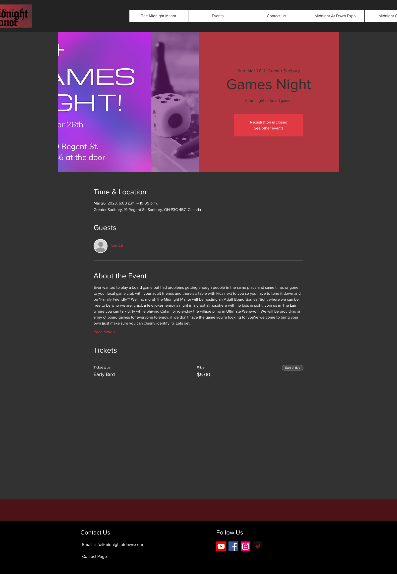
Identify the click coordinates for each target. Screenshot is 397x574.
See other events (269, 128)
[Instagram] (245, 546)
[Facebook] (233, 546)
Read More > (104, 332)
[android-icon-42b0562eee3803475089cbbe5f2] (258, 546)
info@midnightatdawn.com (118, 544)
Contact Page (94, 556)
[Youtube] (221, 546)
